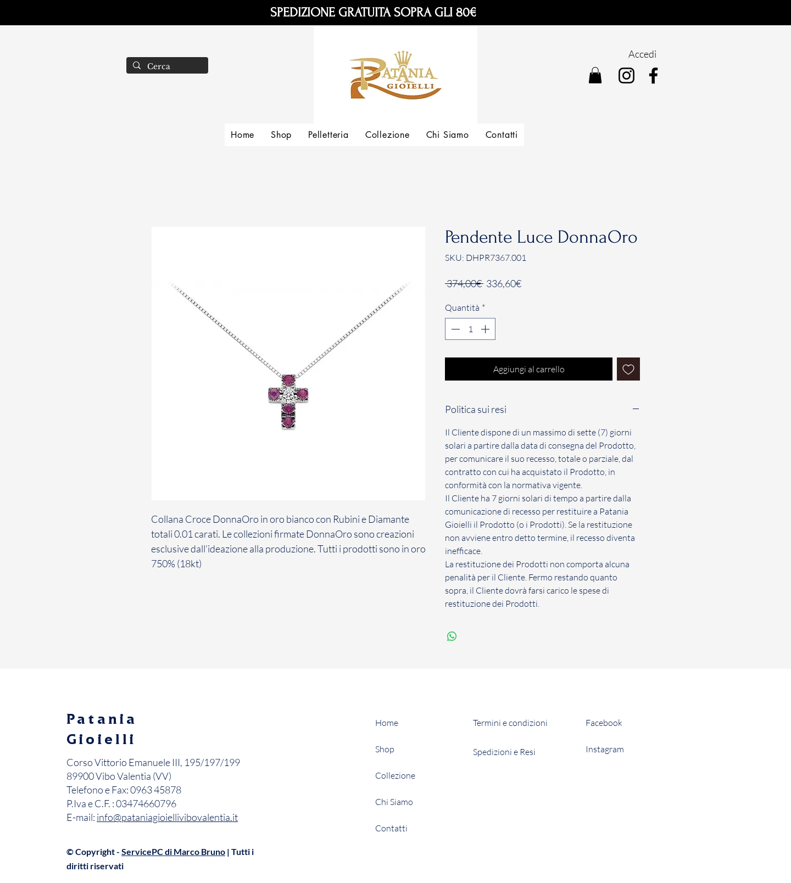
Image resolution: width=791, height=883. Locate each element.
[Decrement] (454, 328)
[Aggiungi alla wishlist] (628, 369)
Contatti (391, 828)
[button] (595, 75)
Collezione (395, 775)
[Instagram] (626, 75)
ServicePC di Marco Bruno (173, 851)
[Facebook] (653, 75)
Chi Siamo (394, 801)
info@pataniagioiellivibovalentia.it (167, 817)
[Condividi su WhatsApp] (452, 636)
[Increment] (486, 328)
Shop (384, 749)
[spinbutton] (470, 328)
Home (386, 722)
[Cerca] (166, 67)
